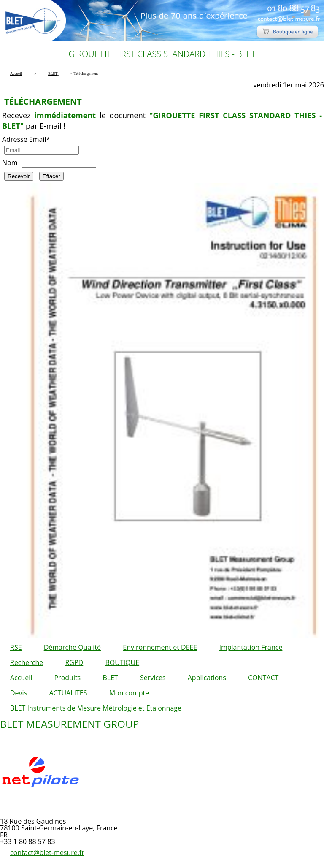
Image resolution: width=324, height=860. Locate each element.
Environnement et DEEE (160, 647)
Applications (207, 677)
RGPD (74, 662)
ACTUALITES (68, 692)
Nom (9, 162)
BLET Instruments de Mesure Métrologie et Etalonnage (95, 708)
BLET (110, 677)
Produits (67, 677)
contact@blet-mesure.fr (47, 852)
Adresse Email (26, 139)
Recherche (26, 662)
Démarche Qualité (72, 647)
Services (153, 677)
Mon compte (129, 692)
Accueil (21, 677)
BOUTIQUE (122, 662)
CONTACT (263, 677)
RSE (16, 647)
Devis (18, 692)
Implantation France (251, 647)
